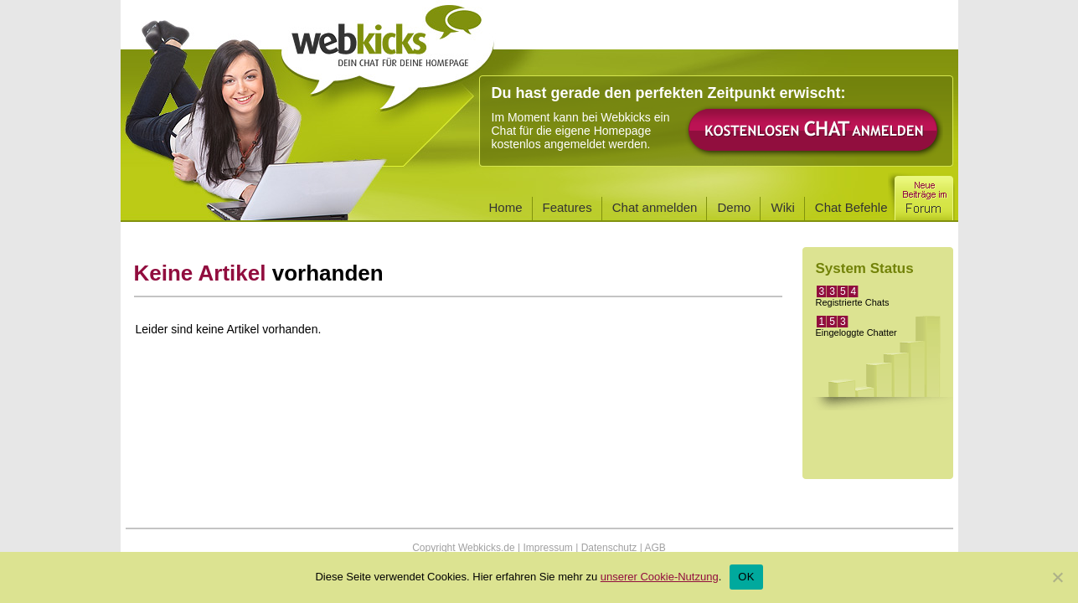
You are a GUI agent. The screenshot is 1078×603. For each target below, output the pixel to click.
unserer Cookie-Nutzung (660, 576)
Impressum (547, 548)
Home (506, 207)
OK (746, 576)
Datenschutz (609, 548)
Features (567, 207)
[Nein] (1057, 577)
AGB (654, 548)
